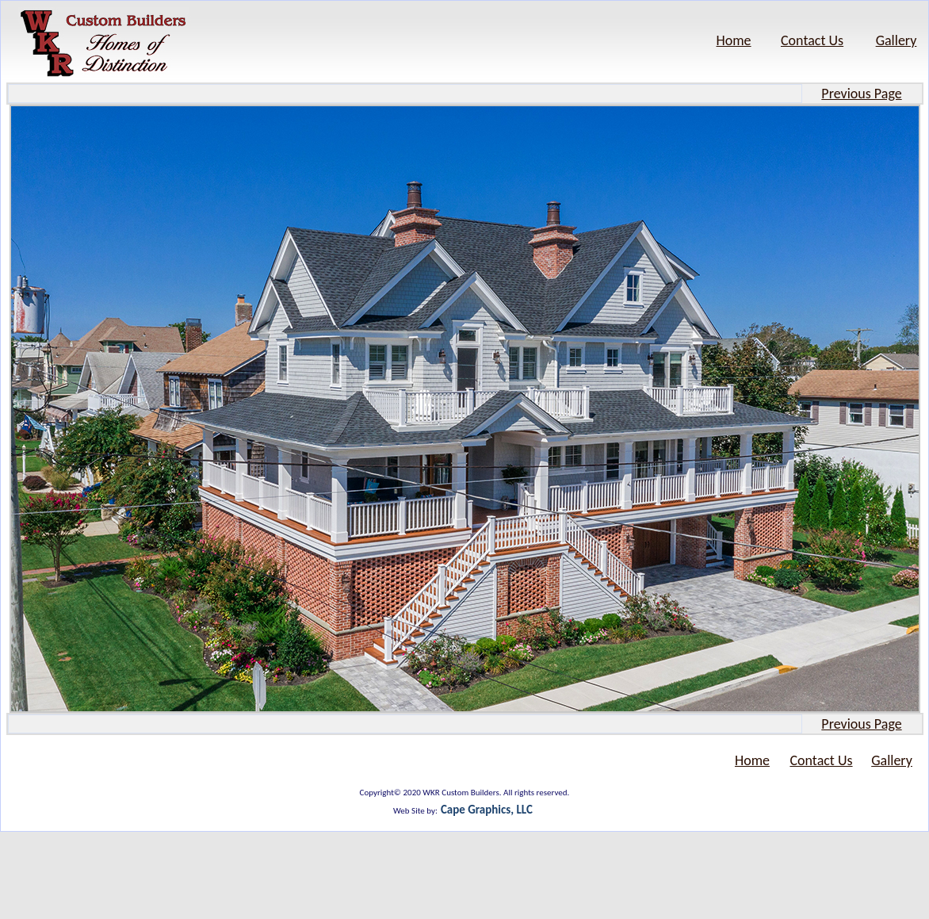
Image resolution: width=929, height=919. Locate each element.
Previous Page (861, 93)
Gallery (896, 40)
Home (734, 40)
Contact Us (812, 40)
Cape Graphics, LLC (487, 809)
